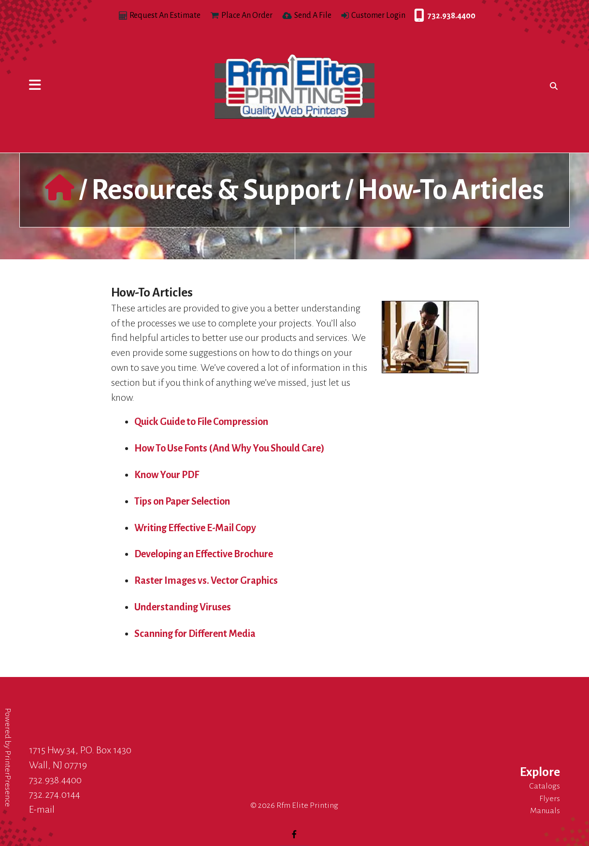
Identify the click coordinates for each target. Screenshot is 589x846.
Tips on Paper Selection (182, 501)
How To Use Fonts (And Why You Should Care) (229, 448)
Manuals (545, 810)
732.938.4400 (416, 16)
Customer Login (378, 15)
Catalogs (544, 786)
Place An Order (247, 15)
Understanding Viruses (182, 607)
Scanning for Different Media (195, 633)
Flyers (549, 798)
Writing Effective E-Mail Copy (195, 527)
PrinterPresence (7, 778)
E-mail (42, 809)
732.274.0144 (54, 794)
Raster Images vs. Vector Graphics (206, 580)
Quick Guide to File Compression (201, 421)
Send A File (312, 15)
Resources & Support (216, 190)
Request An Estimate (165, 15)
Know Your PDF (166, 474)
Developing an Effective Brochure (203, 554)
